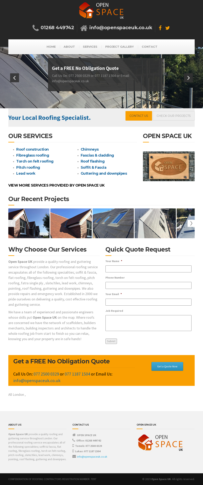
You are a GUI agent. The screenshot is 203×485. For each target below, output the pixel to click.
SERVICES (90, 46)
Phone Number (115, 277)
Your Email (113, 294)
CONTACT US (138, 116)
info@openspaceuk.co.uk (92, 456)
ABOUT (69, 46)
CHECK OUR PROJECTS (174, 116)
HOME (51, 46)
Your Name (113, 261)
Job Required (114, 311)
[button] (14, 77)
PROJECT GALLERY (119, 46)
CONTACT (149, 46)
